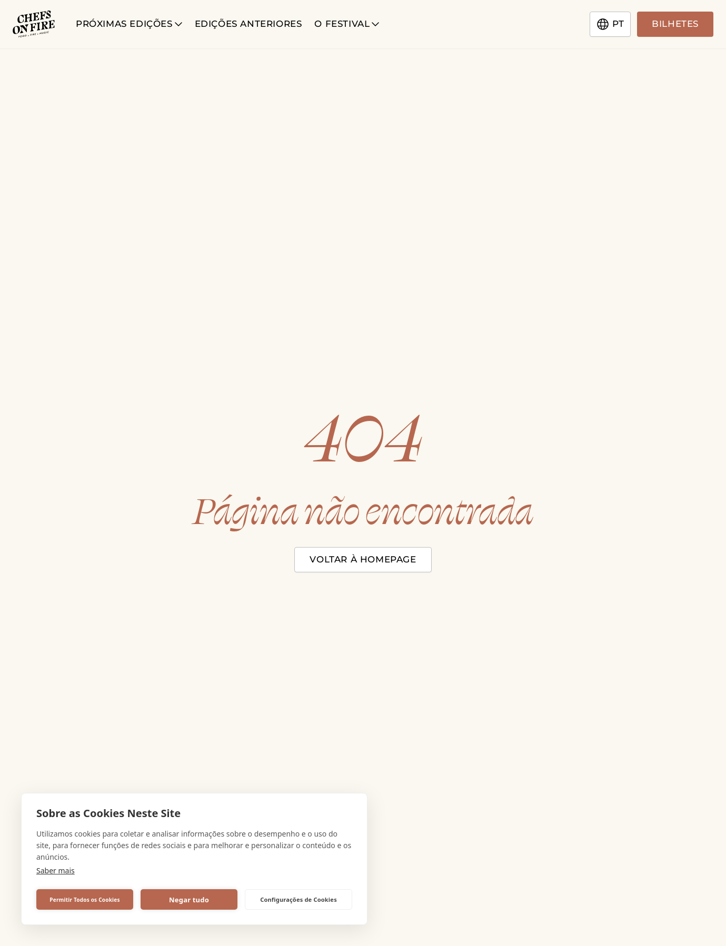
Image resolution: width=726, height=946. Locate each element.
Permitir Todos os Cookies (84, 899)
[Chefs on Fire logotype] (33, 24)
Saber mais (55, 870)
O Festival (346, 23)
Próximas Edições (129, 23)
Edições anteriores (248, 23)
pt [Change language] (610, 24)
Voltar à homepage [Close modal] (363, 558)
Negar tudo (189, 899)
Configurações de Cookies (298, 899)
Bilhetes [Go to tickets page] (675, 23)
